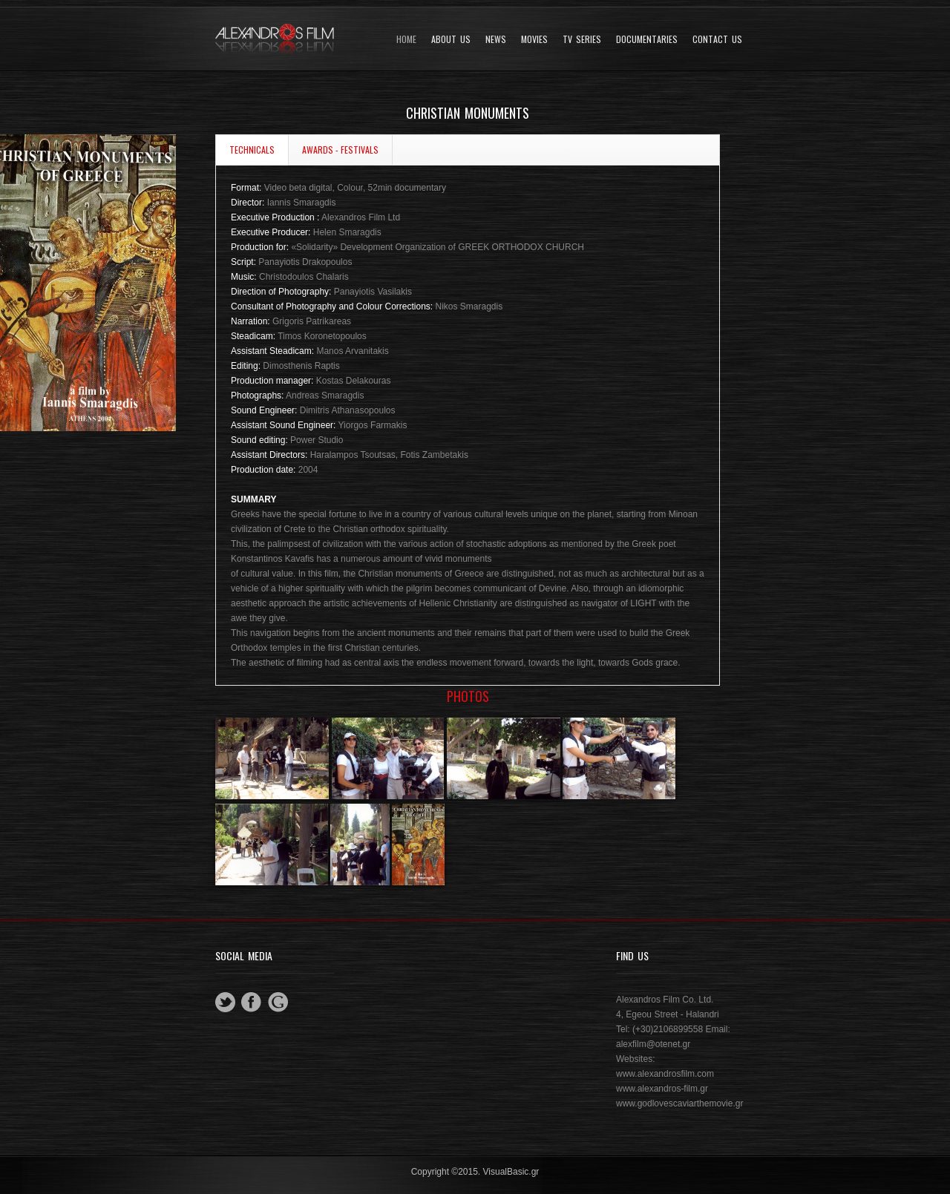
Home (406, 39)
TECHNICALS (252, 149)
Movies (534, 39)
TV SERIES (582, 39)
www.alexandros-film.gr (662, 1088)
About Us (451, 39)
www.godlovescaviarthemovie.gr (679, 1103)
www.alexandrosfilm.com (665, 1074)
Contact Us (717, 39)
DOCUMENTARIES (647, 39)
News (495, 39)
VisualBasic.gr (511, 1172)
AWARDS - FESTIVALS (340, 149)
